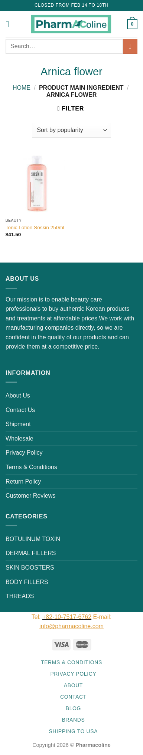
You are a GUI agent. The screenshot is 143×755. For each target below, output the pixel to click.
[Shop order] (71, 130)
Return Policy (23, 481)
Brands (73, 720)
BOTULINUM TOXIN (33, 539)
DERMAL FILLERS (31, 553)
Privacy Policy (24, 452)
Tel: (37, 617)
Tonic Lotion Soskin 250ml (35, 227)
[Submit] (130, 46)
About (73, 685)
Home (21, 88)
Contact (73, 697)
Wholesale (19, 438)
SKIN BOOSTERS (30, 567)
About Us (18, 395)
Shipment (18, 424)
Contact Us (20, 410)
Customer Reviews (30, 495)
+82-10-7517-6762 (66, 617)
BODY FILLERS (27, 582)
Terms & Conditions (31, 467)
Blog (73, 708)
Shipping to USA (73, 731)
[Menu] (10, 24)
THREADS (20, 596)
